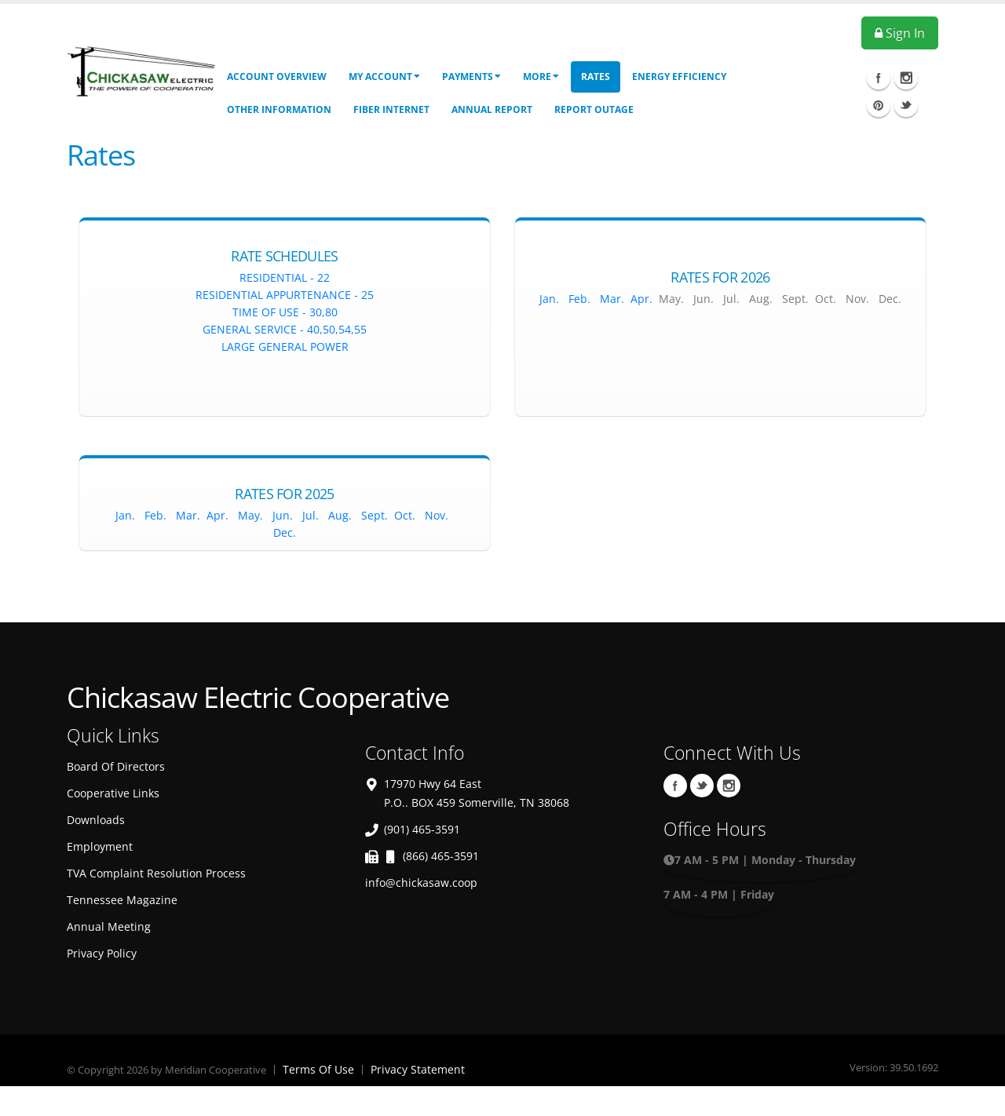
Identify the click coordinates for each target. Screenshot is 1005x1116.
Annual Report (491, 109)
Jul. (310, 515)
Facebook (675, 785)
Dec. (284, 532)
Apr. (641, 298)
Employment (100, 846)
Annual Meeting (109, 926)
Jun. (282, 515)
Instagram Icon (906, 77)
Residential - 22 (284, 277)
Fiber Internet (391, 109)
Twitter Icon (906, 105)
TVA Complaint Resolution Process (156, 873)
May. (252, 515)
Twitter (702, 785)
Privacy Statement (418, 1069)
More (541, 76)
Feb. (577, 298)
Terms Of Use (318, 1069)
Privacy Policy (102, 953)
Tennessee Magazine (122, 899)
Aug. (340, 515)
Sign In (900, 33)
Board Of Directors (116, 766)
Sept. (376, 515)
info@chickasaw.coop (421, 882)
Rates (595, 76)
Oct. (404, 515)
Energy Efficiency (679, 76)
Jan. (549, 298)
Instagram (728, 785)
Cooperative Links (113, 793)
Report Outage (594, 109)
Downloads (96, 819)
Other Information (279, 109)
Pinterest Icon (878, 105)
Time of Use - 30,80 (285, 312)
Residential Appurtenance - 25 (285, 294)
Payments (471, 76)
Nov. (438, 515)
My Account (384, 76)
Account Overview (277, 76)
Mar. (612, 298)
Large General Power (285, 346)
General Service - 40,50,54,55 (285, 329)
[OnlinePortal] (141, 69)
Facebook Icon (878, 77)
